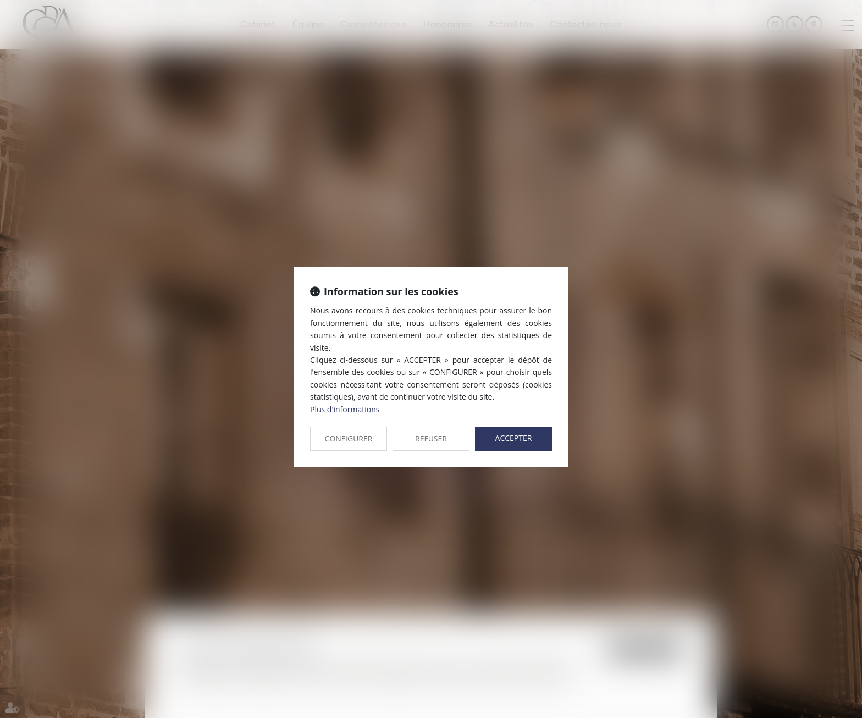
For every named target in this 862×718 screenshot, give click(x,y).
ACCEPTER (513, 438)
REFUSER (431, 438)
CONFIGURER (349, 438)
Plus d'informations (344, 409)
